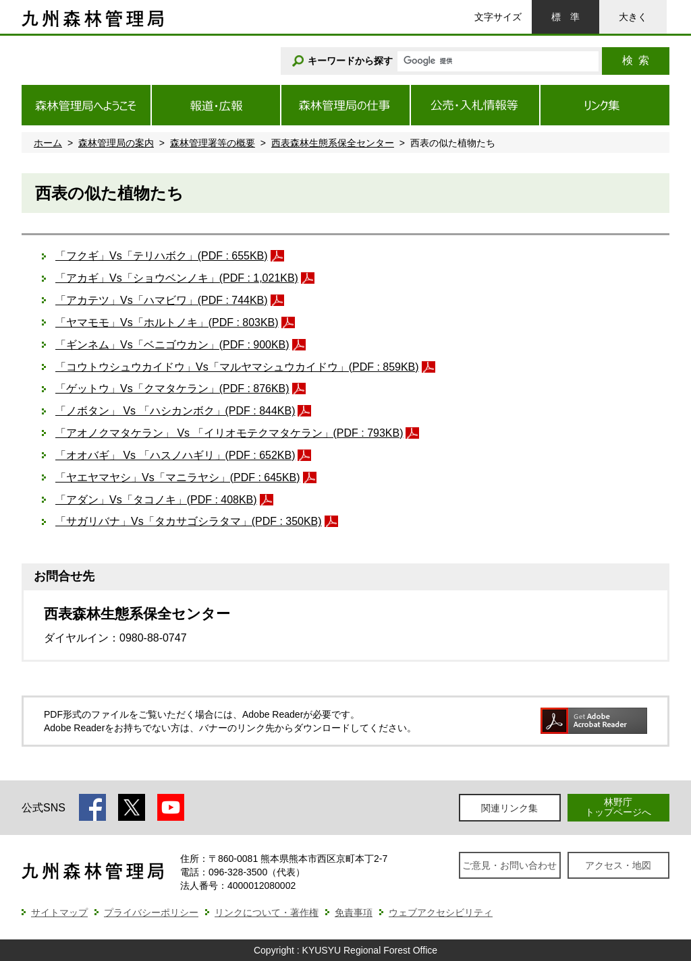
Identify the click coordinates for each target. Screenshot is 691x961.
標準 (565, 16)
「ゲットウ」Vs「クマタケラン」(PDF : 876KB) (172, 388)
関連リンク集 (509, 808)
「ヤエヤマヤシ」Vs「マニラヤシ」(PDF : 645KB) (177, 477)
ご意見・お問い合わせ (509, 865)
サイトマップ (59, 912)
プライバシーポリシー (151, 912)
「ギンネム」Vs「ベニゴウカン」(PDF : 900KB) (172, 344)
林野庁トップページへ (618, 807)
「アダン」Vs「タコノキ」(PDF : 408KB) (156, 499)
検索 (635, 60)
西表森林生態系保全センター (332, 142)
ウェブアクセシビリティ (441, 912)
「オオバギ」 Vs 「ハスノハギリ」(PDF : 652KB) (175, 455)
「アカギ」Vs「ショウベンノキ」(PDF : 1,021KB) (176, 278)
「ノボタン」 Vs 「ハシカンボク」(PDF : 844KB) (175, 410)
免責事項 (353, 912)
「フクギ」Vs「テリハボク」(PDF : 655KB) (161, 255)
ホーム (48, 142)
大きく (633, 16)
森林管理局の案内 (116, 142)
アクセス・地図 (618, 865)
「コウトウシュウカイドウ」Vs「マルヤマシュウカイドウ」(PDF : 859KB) (237, 367)
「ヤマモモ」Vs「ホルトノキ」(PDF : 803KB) (167, 322)
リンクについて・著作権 (267, 912)
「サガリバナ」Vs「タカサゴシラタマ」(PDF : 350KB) (188, 521)
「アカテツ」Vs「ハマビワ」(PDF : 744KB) (161, 300)
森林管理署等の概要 (212, 142)
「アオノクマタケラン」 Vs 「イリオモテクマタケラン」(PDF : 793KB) (229, 433)
